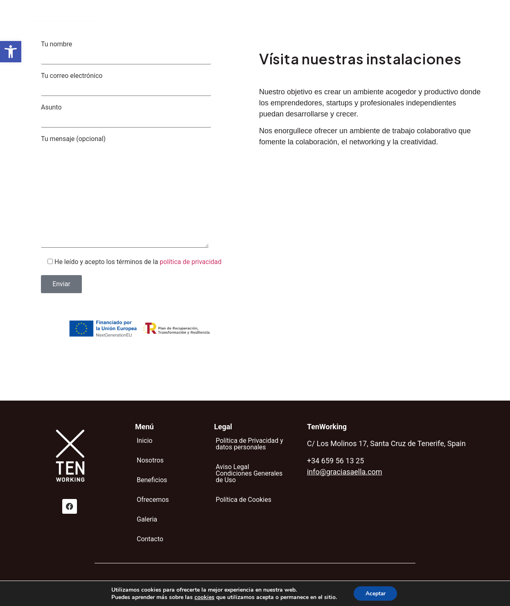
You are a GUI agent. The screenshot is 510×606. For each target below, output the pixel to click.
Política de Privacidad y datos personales (249, 444)
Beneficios (257, 16)
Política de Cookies (243, 499)
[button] (10, 51)
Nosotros (213, 16)
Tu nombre (140, 52)
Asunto (140, 116)
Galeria (345, 16)
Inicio (178, 16)
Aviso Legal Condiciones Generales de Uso (249, 473)
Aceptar (375, 593)
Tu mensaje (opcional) (140, 192)
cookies (204, 597)
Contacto (384, 16)
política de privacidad (190, 262)
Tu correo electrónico (140, 84)
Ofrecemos (304, 16)
